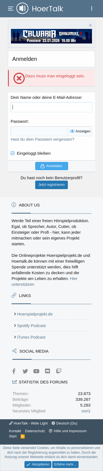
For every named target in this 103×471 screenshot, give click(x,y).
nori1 (85, 411)
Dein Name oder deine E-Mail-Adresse (46, 97)
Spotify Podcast (31, 325)
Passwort (19, 121)
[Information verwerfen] (89, 26)
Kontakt (15, 431)
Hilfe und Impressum (70, 431)
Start (12, 436)
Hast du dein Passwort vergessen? (42, 139)
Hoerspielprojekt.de (34, 314)
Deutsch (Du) (64, 423)
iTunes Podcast (31, 337)
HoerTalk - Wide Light (28, 423)
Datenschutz (35, 431)
